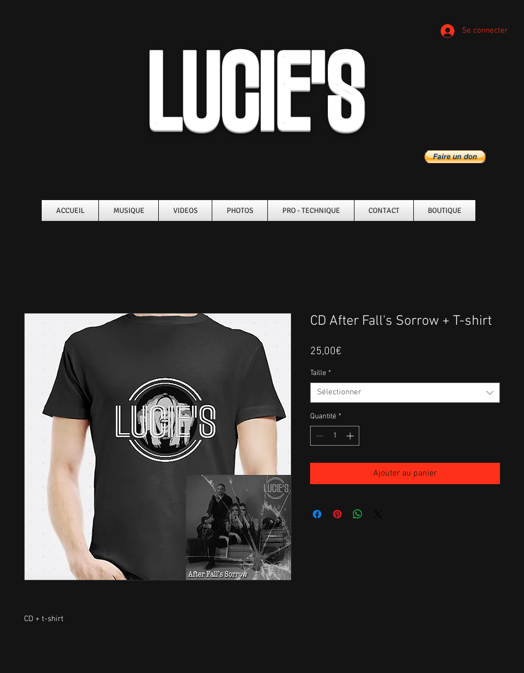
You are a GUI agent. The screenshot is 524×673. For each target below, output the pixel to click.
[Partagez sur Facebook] (317, 514)
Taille (320, 373)
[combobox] (405, 393)
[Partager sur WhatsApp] (357, 514)
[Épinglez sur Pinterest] (337, 514)
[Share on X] (378, 514)
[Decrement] (318, 435)
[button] (455, 156)
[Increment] (351, 435)
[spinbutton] (334, 435)
